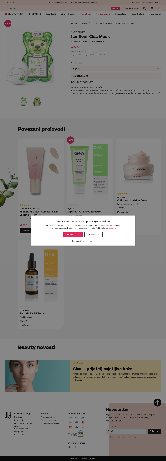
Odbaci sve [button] (93, 235)
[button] (83, 241)
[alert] (83, 230)
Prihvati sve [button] (73, 235)
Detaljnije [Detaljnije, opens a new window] (112, 228)
